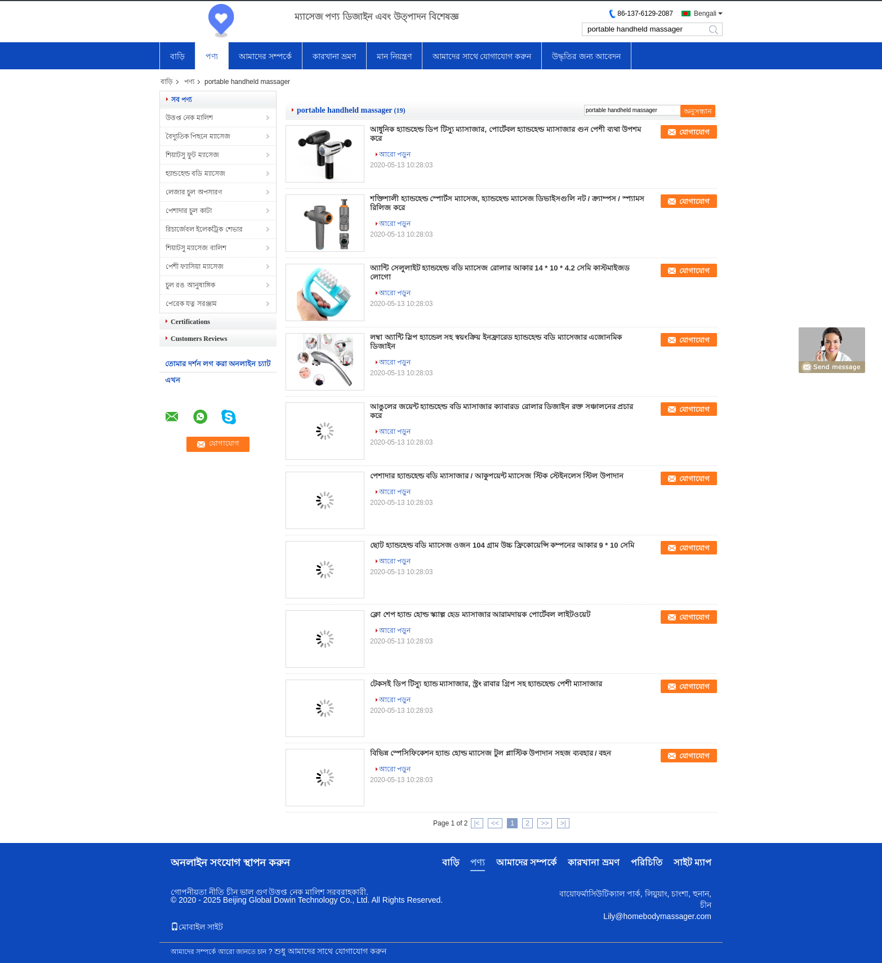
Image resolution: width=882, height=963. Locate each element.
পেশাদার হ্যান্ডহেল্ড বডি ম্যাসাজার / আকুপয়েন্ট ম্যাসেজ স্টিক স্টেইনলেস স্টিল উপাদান (496, 476)
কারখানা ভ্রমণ (334, 56)
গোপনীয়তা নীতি (197, 892)
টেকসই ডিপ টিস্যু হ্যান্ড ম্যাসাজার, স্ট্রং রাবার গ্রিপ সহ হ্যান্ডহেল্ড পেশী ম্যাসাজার (486, 684)
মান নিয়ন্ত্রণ (394, 56)
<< (495, 823)
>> (545, 823)
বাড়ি (177, 56)
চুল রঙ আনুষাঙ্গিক (190, 285)
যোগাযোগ (694, 132)
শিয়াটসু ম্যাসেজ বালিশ (196, 248)
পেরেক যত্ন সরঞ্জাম (191, 304)
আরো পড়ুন (395, 154)
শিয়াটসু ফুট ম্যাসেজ (192, 155)
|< (477, 823)
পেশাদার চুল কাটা (189, 211)
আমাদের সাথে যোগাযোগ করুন (482, 56)
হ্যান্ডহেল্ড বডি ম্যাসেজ (195, 173)
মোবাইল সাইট (197, 926)
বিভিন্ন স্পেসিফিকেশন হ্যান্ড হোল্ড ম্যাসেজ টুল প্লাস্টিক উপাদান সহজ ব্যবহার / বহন (490, 753)
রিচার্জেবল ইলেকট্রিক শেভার (204, 229)
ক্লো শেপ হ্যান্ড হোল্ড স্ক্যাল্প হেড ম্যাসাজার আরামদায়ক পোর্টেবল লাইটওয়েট (480, 614)
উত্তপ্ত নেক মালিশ (189, 118)
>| (563, 823)
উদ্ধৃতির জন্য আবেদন (586, 56)
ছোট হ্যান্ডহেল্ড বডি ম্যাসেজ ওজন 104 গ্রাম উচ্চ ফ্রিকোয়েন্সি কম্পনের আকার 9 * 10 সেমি (502, 545)
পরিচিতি (646, 862)
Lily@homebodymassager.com (657, 916)
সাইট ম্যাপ (692, 862)
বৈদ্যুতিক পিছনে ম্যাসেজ (198, 136)
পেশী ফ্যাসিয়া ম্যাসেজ (195, 266)
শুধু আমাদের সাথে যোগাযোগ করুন (330, 951)
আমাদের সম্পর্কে (265, 56)
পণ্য (212, 56)
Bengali (705, 13)
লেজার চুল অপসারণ (194, 192)
